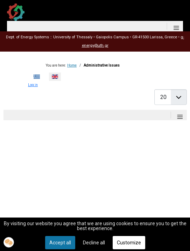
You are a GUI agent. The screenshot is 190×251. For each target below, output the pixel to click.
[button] (8, 242)
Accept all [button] (60, 242)
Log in (33, 85)
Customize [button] (129, 242)
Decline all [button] (94, 242)
